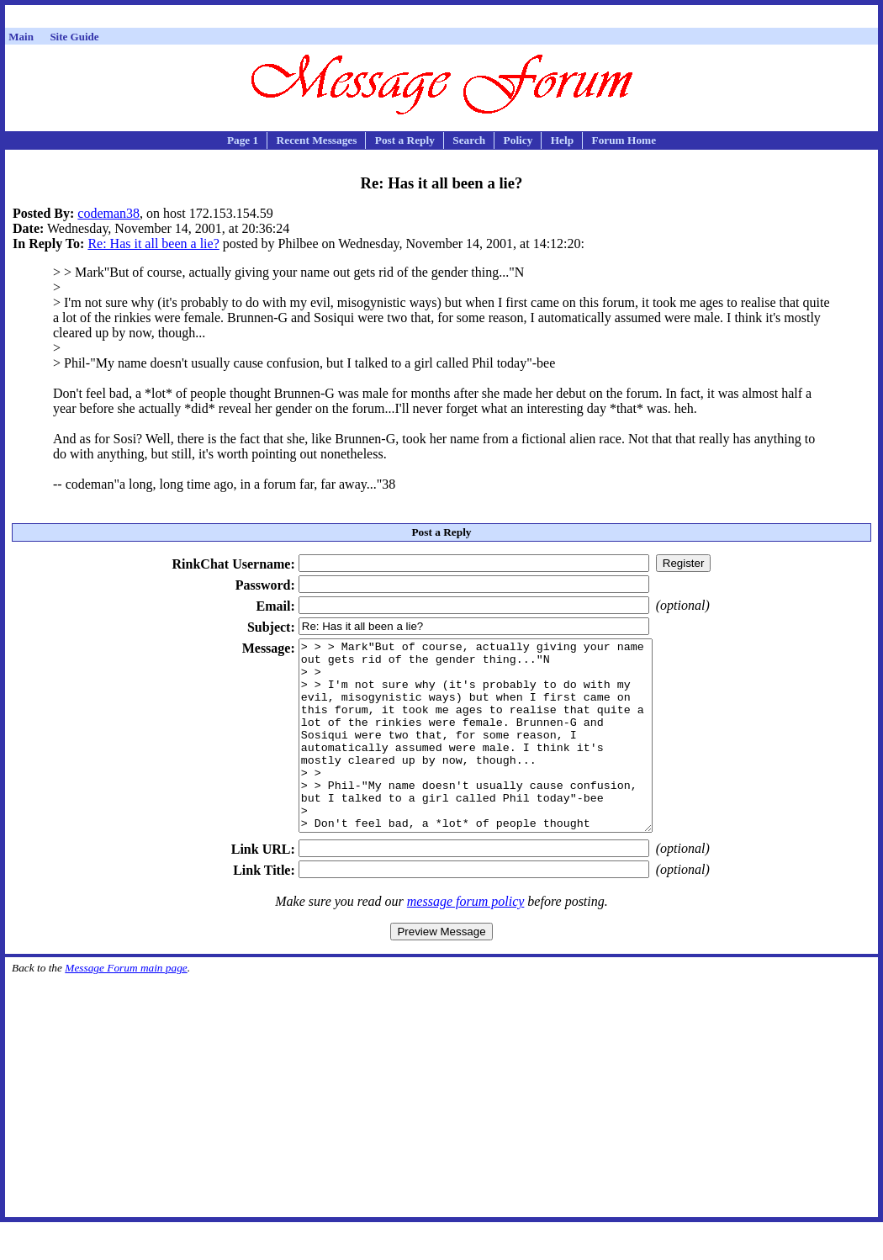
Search (468, 140)
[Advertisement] (441, 19)
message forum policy (466, 939)
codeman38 (108, 213)
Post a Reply (405, 140)
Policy (518, 140)
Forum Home (623, 140)
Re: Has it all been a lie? (153, 243)
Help (562, 140)
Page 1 (242, 140)
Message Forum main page (126, 1005)
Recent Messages (317, 140)
